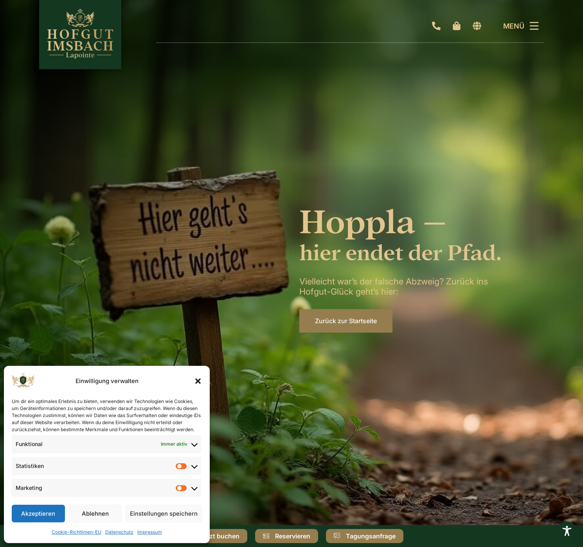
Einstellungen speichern (164, 513)
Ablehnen (95, 513)
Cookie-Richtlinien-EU (76, 532)
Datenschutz (119, 532)
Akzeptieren (38, 513)
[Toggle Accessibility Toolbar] (567, 531)
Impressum (149, 532)
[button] (198, 381)
